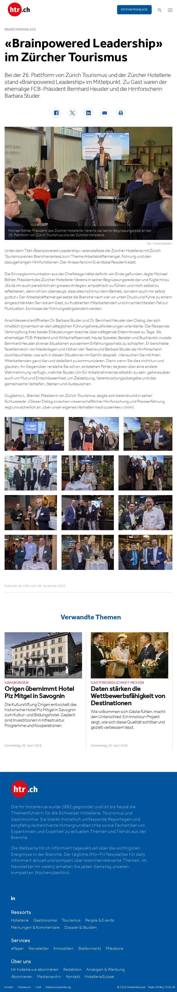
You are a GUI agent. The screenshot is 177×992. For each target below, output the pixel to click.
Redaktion (72, 969)
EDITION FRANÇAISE (134, 9)
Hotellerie (20, 920)
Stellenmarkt (89, 948)
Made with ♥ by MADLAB (161, 987)
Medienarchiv (49, 977)
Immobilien (63, 948)
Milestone (115, 948)
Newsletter (39, 948)
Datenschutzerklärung (58, 987)
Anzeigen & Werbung (105, 969)
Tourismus (71, 920)
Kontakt (73, 977)
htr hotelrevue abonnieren (35, 969)
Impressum (24, 987)
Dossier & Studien (81, 927)
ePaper (17, 948)
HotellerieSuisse (99, 977)
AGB (38, 987)
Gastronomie (45, 920)
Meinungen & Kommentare (35, 927)
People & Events (99, 920)
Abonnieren (21, 977)
